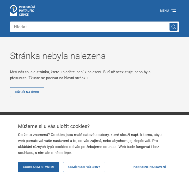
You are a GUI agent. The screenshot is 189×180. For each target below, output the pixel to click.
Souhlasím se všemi (38, 167)
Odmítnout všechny (84, 167)
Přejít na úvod (27, 92)
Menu (164, 10)
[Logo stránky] (22, 10)
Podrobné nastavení (149, 167)
